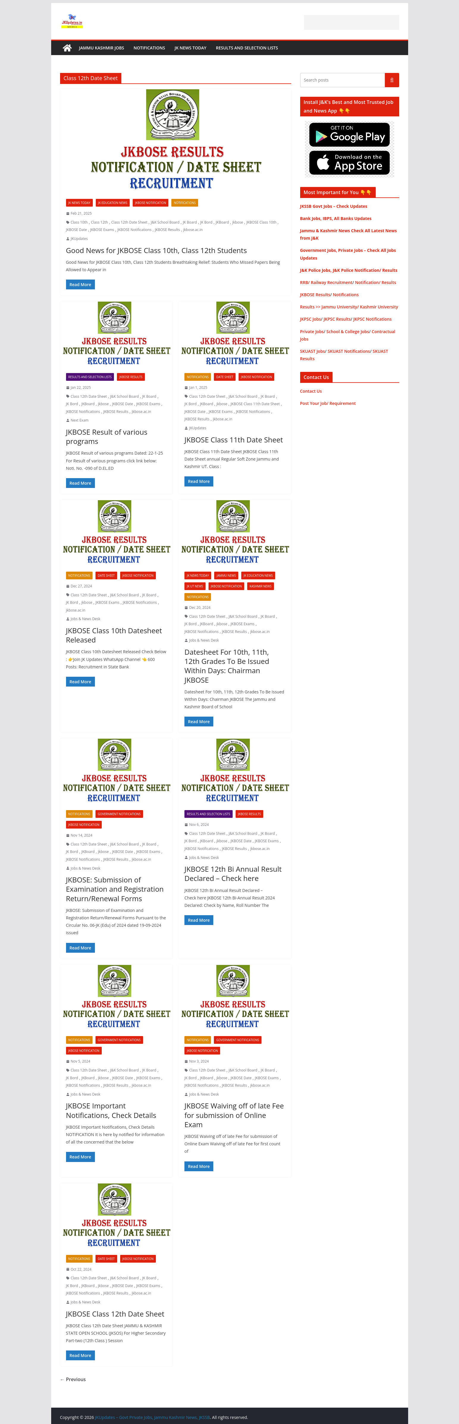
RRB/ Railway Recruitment (326, 282)
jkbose (237, 222)
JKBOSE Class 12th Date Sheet (115, 1314)
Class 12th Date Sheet (129, 222)
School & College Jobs (347, 331)
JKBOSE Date (76, 229)
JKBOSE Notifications (135, 229)
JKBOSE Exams (102, 229)
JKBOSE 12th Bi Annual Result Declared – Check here (233, 873)
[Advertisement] (351, 22)
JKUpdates (79, 238)
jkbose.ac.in (193, 229)
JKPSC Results (337, 319)
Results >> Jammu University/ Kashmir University (349, 307)
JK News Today (190, 48)
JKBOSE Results (167, 229)
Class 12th (99, 222)
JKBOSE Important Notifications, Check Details (111, 1110)
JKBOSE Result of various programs (107, 436)
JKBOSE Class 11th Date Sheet (255, 403)
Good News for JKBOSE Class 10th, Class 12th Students (156, 250)
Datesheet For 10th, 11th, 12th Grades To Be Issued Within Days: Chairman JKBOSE (226, 666)
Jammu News (226, 575)
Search (392, 80)
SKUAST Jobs (312, 351)
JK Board (190, 222)
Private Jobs (312, 331)
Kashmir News (261, 586)
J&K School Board (165, 222)
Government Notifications (119, 814)
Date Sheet (224, 377)
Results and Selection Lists (247, 48)
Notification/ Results (375, 282)
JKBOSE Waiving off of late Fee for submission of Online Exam (234, 1115)
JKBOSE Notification (150, 203)
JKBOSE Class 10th (261, 222)
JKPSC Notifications (372, 319)
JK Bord (206, 222)
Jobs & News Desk (86, 618)
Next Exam (80, 420)
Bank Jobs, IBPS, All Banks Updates (336, 218)
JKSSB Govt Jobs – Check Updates (333, 206)
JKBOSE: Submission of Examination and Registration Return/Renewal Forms (115, 889)
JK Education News (112, 203)
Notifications (149, 48)
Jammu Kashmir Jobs (101, 48)
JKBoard (222, 222)
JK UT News (195, 586)
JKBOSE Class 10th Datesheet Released (114, 635)
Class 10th (79, 222)
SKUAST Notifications (349, 351)
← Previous (73, 1379)
